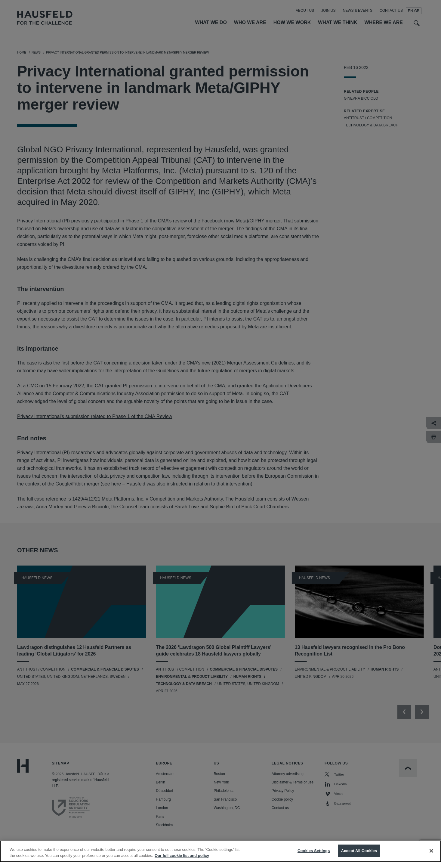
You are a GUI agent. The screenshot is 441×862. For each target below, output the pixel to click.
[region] (220, 851)
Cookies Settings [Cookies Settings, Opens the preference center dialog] (314, 850)
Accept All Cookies (359, 850)
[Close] (431, 850)
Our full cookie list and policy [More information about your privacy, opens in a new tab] (182, 855)
